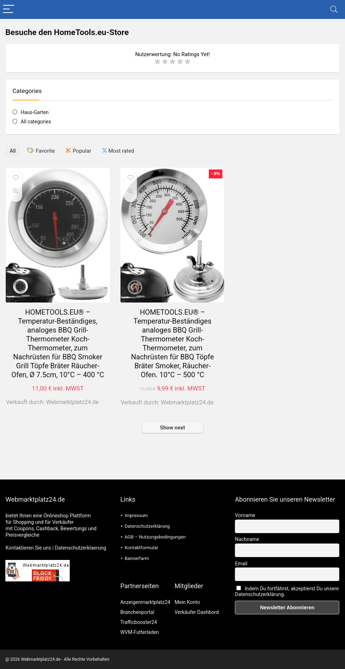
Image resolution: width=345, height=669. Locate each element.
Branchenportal (137, 612)
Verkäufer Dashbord (196, 612)
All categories (36, 121)
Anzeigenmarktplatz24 (145, 602)
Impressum (136, 515)
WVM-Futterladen (139, 632)
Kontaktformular (141, 547)
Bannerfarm (136, 558)
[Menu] (8, 9)
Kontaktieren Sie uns (28, 548)
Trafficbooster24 (138, 622)
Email (241, 563)
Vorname (245, 515)
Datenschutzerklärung (147, 526)
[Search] (333, 9)
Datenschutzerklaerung (80, 548)
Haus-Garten (35, 112)
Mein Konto (187, 602)
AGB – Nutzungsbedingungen (155, 537)
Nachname (247, 539)
